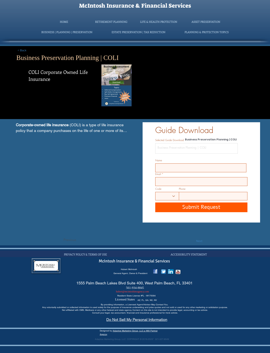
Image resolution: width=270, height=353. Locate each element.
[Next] (191, 241)
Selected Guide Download (169, 140)
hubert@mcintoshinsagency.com (132, 291)
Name (158, 160)
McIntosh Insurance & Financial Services (135, 6)
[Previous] (77, 240)
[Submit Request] (201, 207)
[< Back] (32, 50)
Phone (182, 189)
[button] (111, 21)
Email (158, 174)
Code (158, 189)
